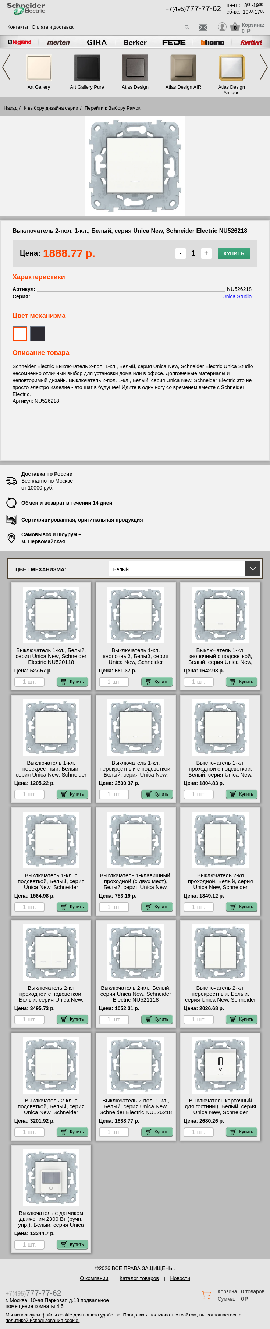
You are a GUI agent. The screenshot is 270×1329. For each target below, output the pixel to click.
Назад (10, 108)
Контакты (17, 27)
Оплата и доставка (53, 27)
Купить (234, 253)
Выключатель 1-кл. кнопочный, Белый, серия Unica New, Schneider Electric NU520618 (135, 659)
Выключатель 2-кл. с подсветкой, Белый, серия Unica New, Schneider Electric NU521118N (51, 1109)
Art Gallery (39, 87)
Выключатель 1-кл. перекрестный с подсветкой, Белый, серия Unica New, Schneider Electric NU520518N (136, 774)
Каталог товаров (139, 1278)
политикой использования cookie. (42, 1320)
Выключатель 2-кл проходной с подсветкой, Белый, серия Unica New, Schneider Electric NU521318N (51, 999)
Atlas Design (135, 87)
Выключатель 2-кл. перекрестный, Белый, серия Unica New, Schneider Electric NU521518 (220, 997)
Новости (180, 1278)
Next (263, 67)
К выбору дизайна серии (51, 108)
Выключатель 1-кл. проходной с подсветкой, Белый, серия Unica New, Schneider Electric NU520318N (220, 774)
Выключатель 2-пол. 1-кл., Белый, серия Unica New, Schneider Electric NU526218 (136, 1106)
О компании (94, 1278)
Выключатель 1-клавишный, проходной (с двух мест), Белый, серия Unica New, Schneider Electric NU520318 (136, 884)
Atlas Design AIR (184, 87)
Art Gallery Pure (87, 87)
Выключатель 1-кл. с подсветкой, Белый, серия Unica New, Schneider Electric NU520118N (51, 884)
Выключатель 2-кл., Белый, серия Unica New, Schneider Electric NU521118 (135, 994)
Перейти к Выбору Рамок (113, 108)
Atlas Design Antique (231, 89)
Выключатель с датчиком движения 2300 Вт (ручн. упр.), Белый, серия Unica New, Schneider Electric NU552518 (51, 1225)
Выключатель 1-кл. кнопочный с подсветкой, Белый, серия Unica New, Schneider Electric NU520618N (220, 662)
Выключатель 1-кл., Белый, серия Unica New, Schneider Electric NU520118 (51, 656)
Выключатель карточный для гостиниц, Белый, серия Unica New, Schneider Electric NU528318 (220, 1109)
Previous (6, 67)
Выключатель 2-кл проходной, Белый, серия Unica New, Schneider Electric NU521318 (220, 884)
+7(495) (193, 9)
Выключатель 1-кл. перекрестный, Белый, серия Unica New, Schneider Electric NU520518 (51, 771)
